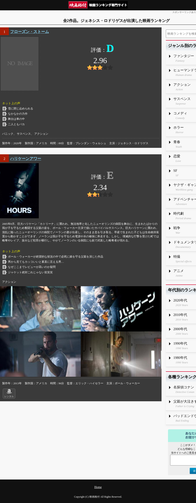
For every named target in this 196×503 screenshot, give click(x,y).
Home (98, 487)
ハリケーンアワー (25, 158)
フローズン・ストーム (29, 32)
